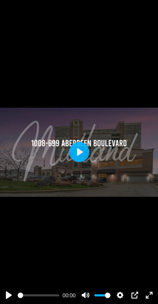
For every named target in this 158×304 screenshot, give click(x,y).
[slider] (38, 295)
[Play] (9, 295)
